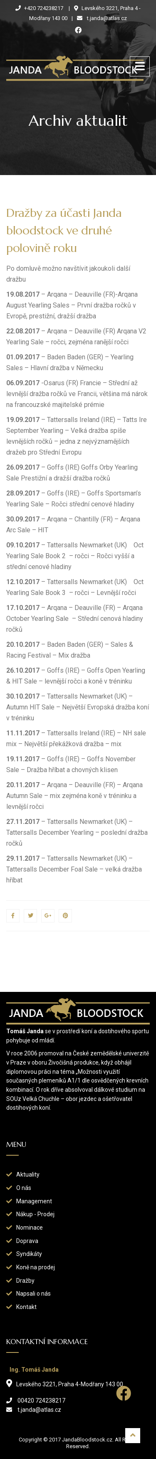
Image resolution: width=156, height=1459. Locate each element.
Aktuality (28, 1174)
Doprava (27, 1241)
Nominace (29, 1227)
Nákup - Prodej (35, 1214)
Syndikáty (29, 1254)
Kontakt (26, 1307)
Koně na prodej (35, 1267)
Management (34, 1201)
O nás (23, 1187)
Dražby (25, 1280)
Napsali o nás (33, 1293)
